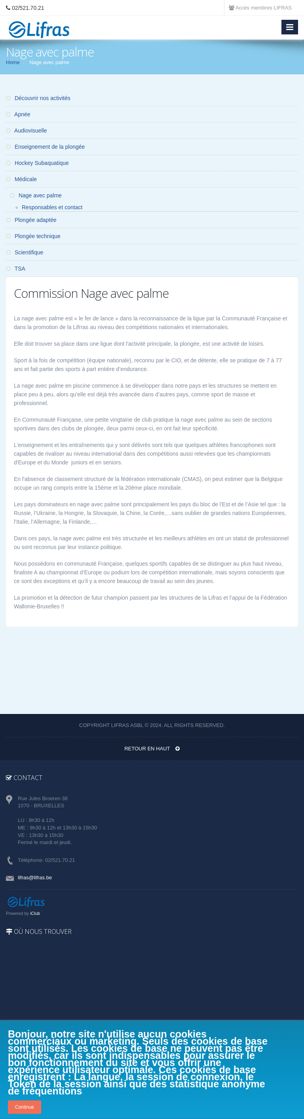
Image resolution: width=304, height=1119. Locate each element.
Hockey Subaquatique (37, 163)
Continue (24, 1107)
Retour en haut (152, 749)
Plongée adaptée (31, 220)
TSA (15, 268)
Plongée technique (33, 236)
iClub (35, 913)
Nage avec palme (36, 195)
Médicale (21, 179)
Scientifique (24, 252)
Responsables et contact (52, 207)
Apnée (18, 114)
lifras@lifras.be (35, 877)
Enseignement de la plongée (45, 147)
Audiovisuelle (26, 130)
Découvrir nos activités (38, 98)
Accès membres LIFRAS (260, 8)
